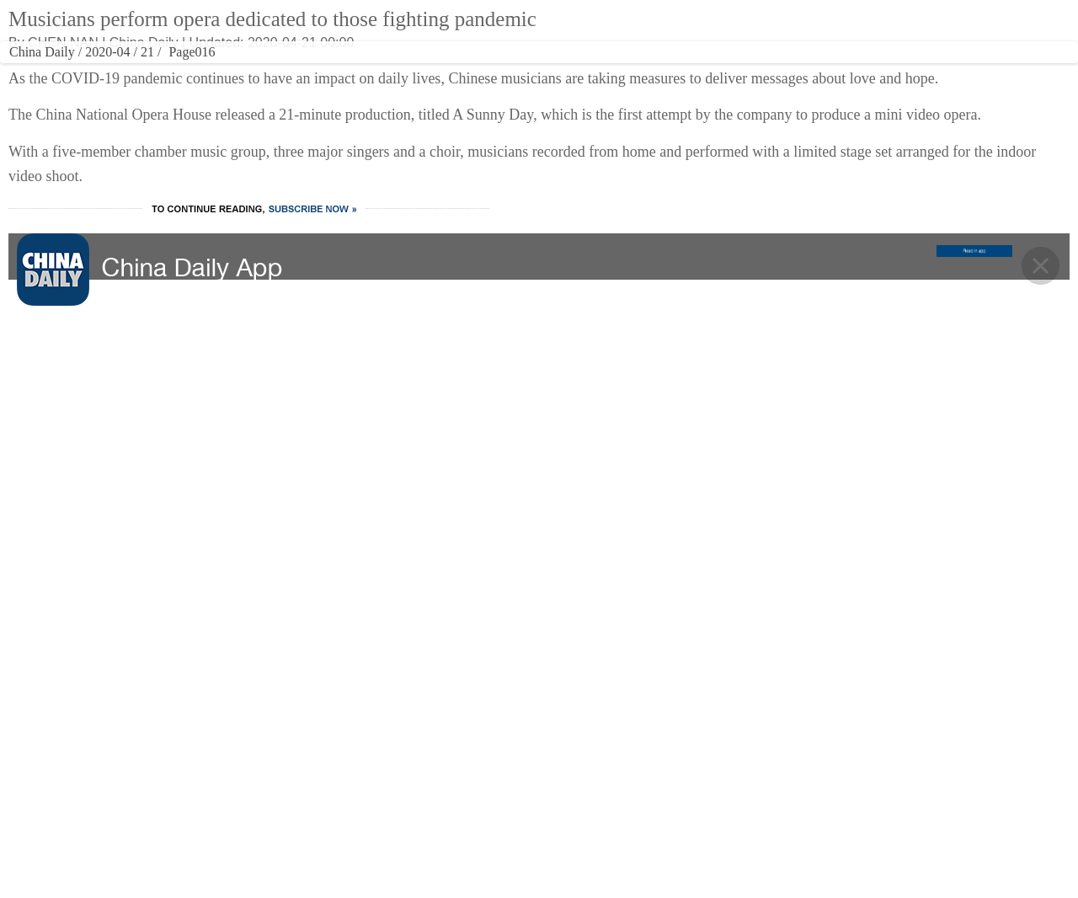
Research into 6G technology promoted (826, 216)
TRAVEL (452, 72)
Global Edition (646, 28)
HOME (145, 72)
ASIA (698, 28)
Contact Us (644, 776)
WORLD (255, 72)
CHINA (199, 72)
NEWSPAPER (784, 72)
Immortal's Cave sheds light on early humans (841, 349)
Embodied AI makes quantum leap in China (838, 315)
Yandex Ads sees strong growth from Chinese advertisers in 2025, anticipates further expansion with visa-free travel (827, 266)
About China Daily (662, 708)
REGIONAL (708, 72)
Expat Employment (664, 843)
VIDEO (515, 72)
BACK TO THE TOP (539, 576)
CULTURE (389, 72)
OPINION (637, 72)
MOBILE (880, 72)
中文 (729, 28)
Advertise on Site (659, 742)
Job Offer (639, 809)
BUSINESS (313, 72)
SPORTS (574, 72)
